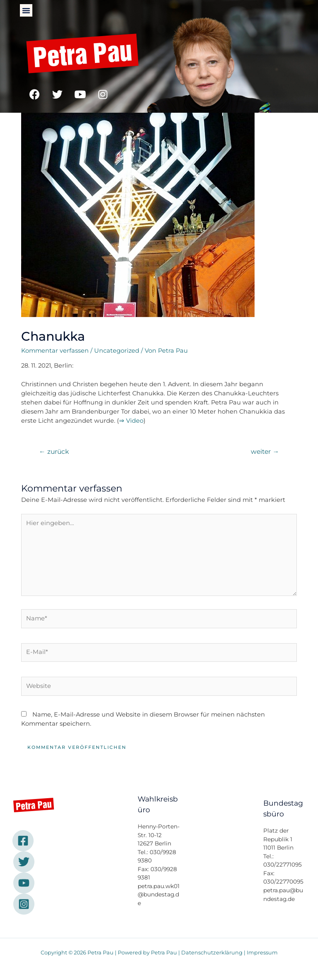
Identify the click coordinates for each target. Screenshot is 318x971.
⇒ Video (131, 420)
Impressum (262, 952)
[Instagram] (23, 904)
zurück (54, 451)
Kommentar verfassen (55, 350)
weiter (265, 451)
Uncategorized (116, 350)
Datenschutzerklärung (212, 952)
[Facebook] (23, 840)
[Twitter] (23, 861)
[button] (26, 10)
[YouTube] (23, 883)
